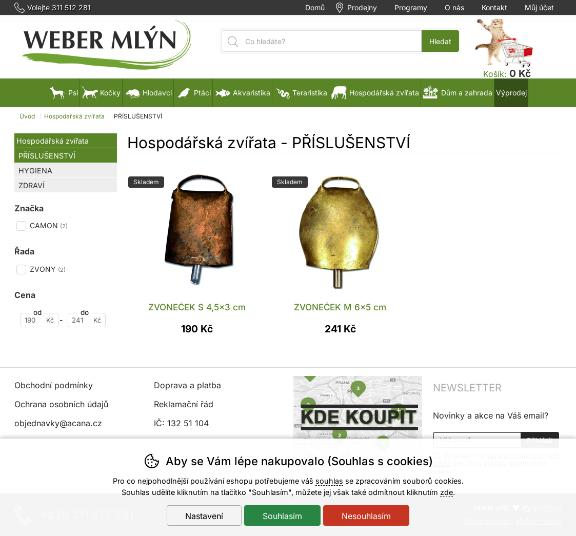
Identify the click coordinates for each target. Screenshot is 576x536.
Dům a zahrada (457, 92)
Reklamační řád (183, 404)
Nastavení (204, 516)
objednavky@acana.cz (58, 423)
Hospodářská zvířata (52, 140)
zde (446, 492)
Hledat (440, 41)
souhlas (329, 481)
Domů (315, 8)
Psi (64, 92)
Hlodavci (148, 92)
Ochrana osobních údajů (61, 404)
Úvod (27, 116)
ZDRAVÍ (31, 185)
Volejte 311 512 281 (59, 8)
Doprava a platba (187, 385)
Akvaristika (242, 92)
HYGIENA (35, 170)
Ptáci (193, 92)
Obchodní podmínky (53, 385)
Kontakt (494, 8)
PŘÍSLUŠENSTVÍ (46, 155)
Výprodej (511, 92)
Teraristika (300, 92)
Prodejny (362, 8)
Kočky (101, 92)
